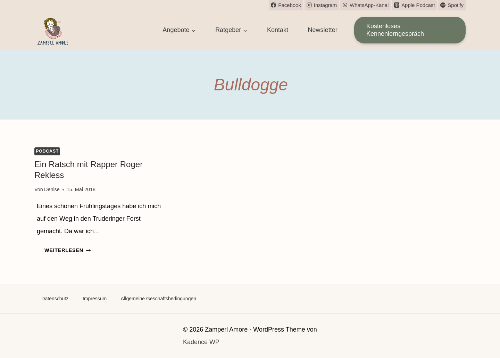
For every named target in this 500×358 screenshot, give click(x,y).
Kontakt (277, 29)
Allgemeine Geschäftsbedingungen (158, 298)
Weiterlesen (67, 250)
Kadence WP (201, 342)
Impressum (95, 298)
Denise (52, 189)
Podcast (47, 151)
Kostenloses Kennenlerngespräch (395, 30)
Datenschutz (54, 298)
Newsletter (323, 29)
